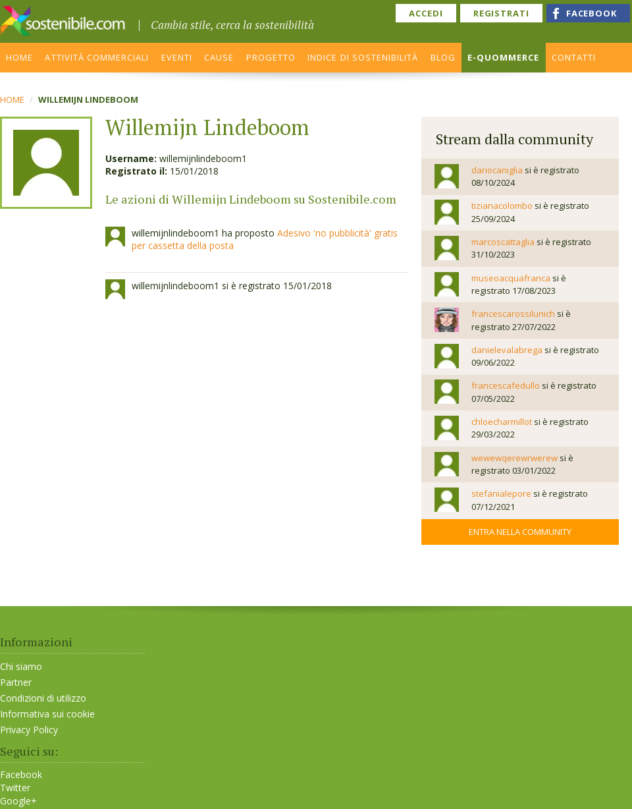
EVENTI (176, 57)
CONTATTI (574, 57)
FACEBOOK (591, 13)
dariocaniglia (497, 170)
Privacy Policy (29, 729)
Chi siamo (21, 666)
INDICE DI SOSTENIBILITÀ (362, 57)
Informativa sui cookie (47, 714)
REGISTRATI (501, 13)
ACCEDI (425, 13)
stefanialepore (501, 493)
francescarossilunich (513, 314)
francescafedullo (505, 385)
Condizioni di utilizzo (43, 698)
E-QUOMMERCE (503, 57)
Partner (16, 682)
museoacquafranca (510, 278)
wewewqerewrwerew (514, 458)
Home (12, 99)
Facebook (21, 774)
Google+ (18, 801)
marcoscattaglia (503, 242)
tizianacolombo (502, 205)
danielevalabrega (506, 350)
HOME (19, 57)
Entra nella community (520, 532)
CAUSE (219, 57)
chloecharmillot (501, 422)
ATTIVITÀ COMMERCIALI (97, 57)
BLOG (443, 57)
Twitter (15, 788)
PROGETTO (271, 57)
